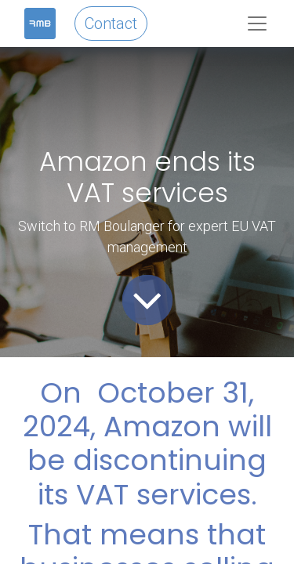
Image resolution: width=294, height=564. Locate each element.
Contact (111, 23)
